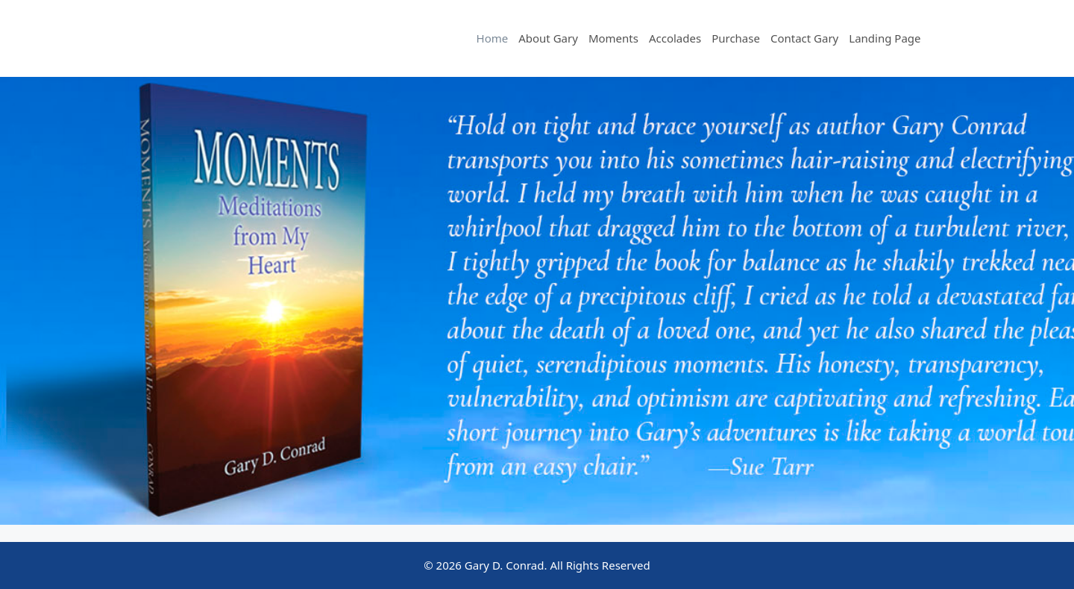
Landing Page (884, 38)
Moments (613, 38)
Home (493, 38)
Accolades (675, 38)
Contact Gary (804, 38)
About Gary (548, 38)
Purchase (736, 38)
